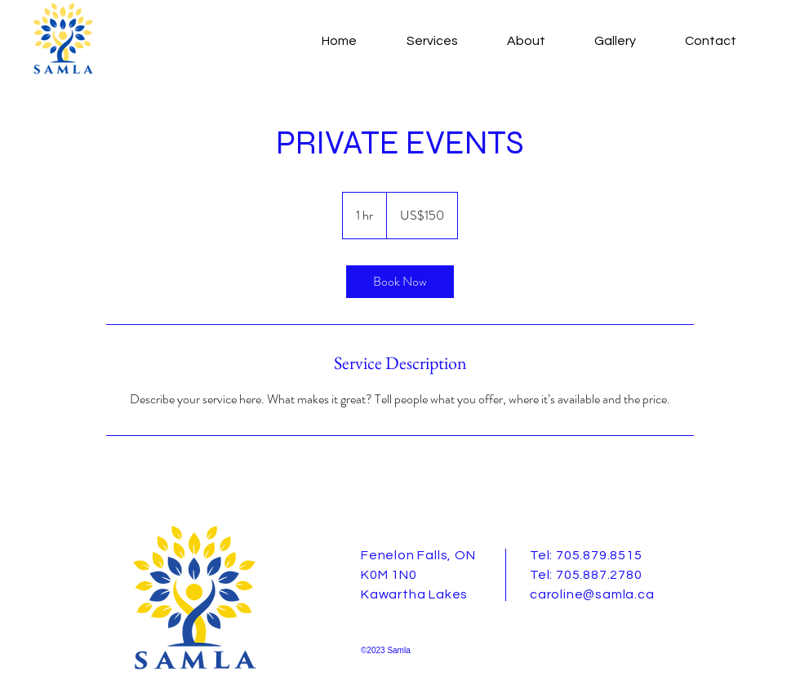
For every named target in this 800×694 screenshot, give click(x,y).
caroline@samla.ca (592, 594)
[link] (400, 281)
